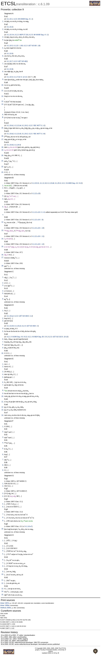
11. (2, 90)
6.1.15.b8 (51, 183)
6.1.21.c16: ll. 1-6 (38, 212)
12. (2, 96)
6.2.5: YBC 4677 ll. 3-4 (37, 134)
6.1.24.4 (17, 145)
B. (3, 117)
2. (3, 29)
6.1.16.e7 (28, 526)
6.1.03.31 (35, 183)
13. (2, 101)
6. (3, 56)
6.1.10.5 (10, 45)
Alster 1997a (4, 603)
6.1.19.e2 (10, 316)
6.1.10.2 (10, 27)
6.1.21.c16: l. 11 (38, 236)
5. (3, 48)
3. (3, 37)
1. (3, 21)
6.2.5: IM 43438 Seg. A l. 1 (23, 19)
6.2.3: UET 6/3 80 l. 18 (32, 45)
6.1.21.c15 (36, 193)
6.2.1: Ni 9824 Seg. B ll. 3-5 (37, 337)
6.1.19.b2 (10, 134)
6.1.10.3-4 (10, 35)
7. (3, 64)
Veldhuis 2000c (5, 608)
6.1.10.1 (10, 19)
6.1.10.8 (10, 69)
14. (2, 104)
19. (2, 150)
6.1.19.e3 (17, 326)
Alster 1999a (4, 605)
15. (2, 128)
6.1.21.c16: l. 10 (38, 228)
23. (2, 172)
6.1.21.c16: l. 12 (38, 244)
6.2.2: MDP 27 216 (21, 35)
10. (2, 85)
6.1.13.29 (10, 326)
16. (2, 136)
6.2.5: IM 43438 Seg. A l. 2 (38, 35)
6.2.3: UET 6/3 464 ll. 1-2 (23, 316)
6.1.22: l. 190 (18, 45)
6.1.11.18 (43, 183)
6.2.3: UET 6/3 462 (20, 61)
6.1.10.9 (10, 77)
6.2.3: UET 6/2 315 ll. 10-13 (58, 337)
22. (2, 166)
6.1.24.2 (25, 125)
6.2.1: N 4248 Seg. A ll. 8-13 (17, 337)
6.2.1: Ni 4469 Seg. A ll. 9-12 (72, 183)
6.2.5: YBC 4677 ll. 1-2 (37, 125)
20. (2, 155)
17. (2, 139)
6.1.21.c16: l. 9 (37, 220)
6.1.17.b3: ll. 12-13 (20, 77)
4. (3, 40)
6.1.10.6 (10, 53)
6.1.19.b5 (10, 145)
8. (3, 71)
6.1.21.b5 (17, 134)
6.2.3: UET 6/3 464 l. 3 (30, 326)
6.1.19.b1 (10, 125)
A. (3, 114)
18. (2, 147)
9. (3, 79)
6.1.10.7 (10, 61)
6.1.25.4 (58, 183)
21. (2, 161)
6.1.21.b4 (17, 125)
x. (3, 214)
